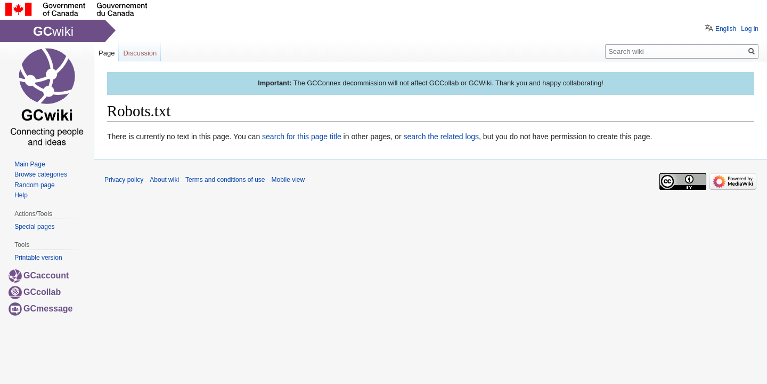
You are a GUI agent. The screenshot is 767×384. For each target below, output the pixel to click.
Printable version (38, 257)
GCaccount (39, 275)
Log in (749, 29)
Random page (34, 185)
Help (21, 195)
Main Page (29, 164)
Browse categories (40, 174)
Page (107, 53)
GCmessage (41, 308)
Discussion (140, 53)
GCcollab (35, 292)
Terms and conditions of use (225, 179)
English (725, 29)
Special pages (34, 226)
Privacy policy (123, 179)
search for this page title (301, 136)
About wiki (164, 179)
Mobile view (288, 179)
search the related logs (441, 136)
